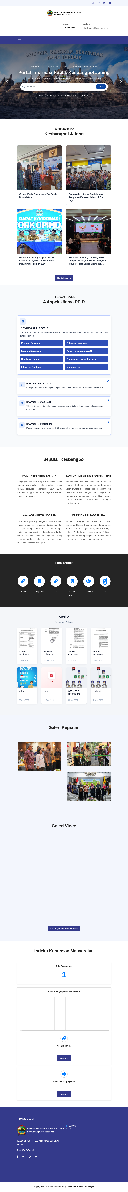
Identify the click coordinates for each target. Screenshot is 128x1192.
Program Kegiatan (30, 343)
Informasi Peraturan (31, 367)
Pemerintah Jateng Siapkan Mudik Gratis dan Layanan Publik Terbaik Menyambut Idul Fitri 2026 (36, 260)
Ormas (41, 95)
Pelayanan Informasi (77, 343)
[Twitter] (23, 1156)
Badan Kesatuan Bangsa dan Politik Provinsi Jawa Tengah (71, 1187)
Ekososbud (54, 95)
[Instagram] (29, 1156)
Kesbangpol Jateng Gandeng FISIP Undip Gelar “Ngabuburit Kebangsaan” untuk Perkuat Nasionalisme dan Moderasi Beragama (88, 260)
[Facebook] (17, 1156)
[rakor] (39, 756)
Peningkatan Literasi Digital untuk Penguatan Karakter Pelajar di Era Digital (86, 197)
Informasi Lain (74, 367)
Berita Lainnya (64, 278)
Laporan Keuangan (31, 351)
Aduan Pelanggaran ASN (79, 351)
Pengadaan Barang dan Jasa (81, 359)
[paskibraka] (89, 754)
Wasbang (86, 95)
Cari (101, 87)
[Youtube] (36, 1156)
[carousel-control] (7, 82)
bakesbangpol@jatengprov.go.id (96, 28)
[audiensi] (89, 786)
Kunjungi (64, 1058)
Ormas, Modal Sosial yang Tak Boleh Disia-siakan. (38, 196)
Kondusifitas (70, 95)
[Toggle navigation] (19, 40)
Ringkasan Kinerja (30, 359)
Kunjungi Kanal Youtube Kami (64, 929)
